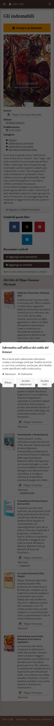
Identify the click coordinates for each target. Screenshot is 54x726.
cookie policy (34, 368)
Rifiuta (8, 382)
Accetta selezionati (26, 382)
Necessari (9, 374)
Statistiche (25, 374)
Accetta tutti (45, 382)
